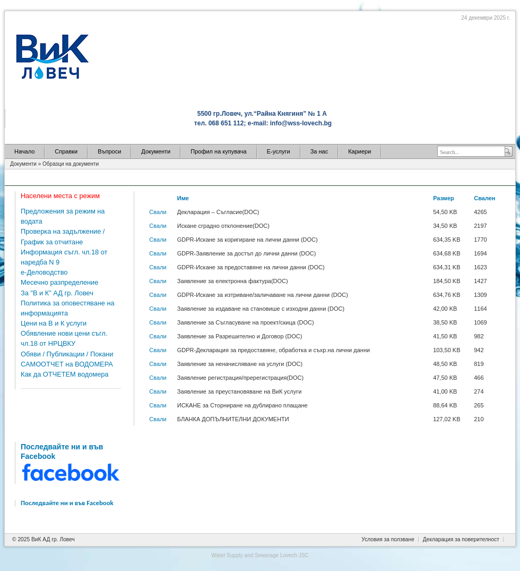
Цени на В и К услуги (53, 323)
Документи (155, 151)
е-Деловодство (44, 272)
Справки (66, 151)
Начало (24, 151)
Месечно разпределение (59, 282)
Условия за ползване (387, 539)
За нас (319, 151)
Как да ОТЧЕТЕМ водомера (65, 374)
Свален (484, 198)
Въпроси (109, 151)
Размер (443, 198)
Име (183, 198)
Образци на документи (70, 164)
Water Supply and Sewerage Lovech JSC (260, 555)
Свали (157, 212)
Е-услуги (278, 151)
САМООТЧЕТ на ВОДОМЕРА (67, 364)
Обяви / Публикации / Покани (67, 354)
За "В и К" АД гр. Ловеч (57, 293)
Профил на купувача (218, 151)
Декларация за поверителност (461, 539)
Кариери (359, 151)
